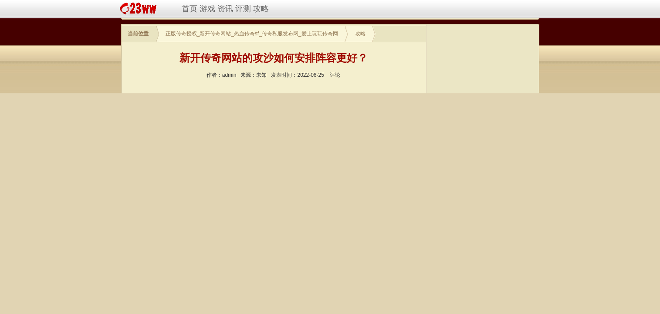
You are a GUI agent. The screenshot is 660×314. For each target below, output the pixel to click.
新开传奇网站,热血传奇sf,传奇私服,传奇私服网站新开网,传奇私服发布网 (140, 8)
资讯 (225, 8)
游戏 (207, 8)
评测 (243, 8)
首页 (189, 8)
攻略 (261, 8)
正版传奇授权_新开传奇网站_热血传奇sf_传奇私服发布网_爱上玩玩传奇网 (252, 34)
